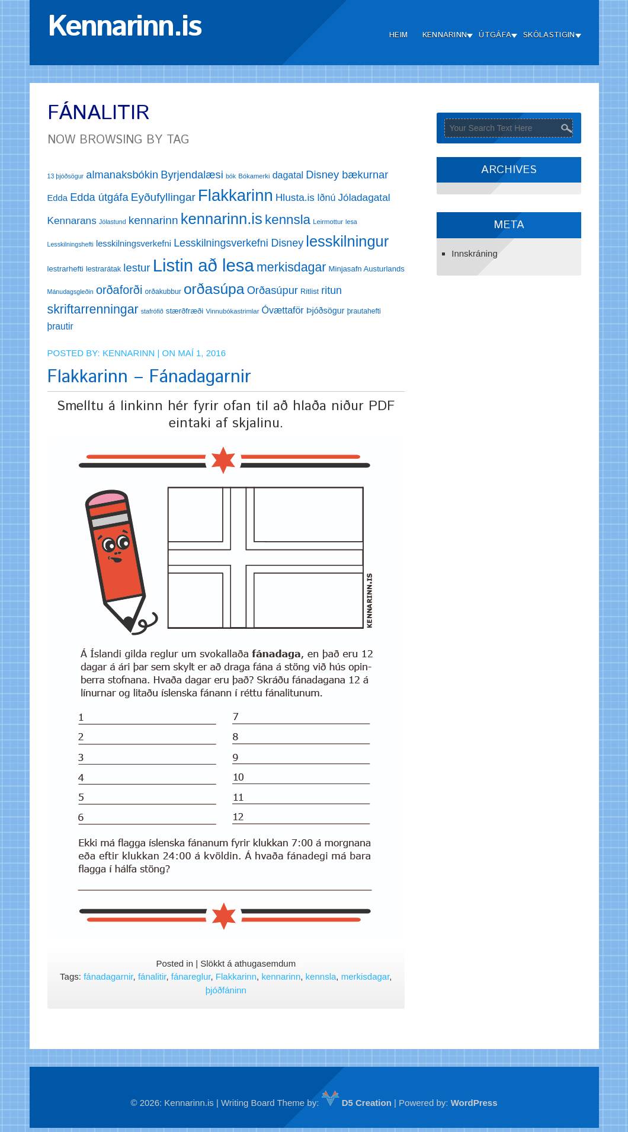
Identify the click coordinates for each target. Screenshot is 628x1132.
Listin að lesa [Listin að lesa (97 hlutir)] (203, 265)
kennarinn (280, 976)
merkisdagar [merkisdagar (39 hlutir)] (291, 267)
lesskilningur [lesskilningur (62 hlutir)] (347, 241)
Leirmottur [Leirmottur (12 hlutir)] (328, 221)
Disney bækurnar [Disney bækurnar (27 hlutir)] (347, 174)
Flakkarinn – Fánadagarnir (149, 377)
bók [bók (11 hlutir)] (231, 176)
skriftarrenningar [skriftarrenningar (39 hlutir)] (93, 309)
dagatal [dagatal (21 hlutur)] (288, 175)
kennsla (321, 976)
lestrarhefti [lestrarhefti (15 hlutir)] (65, 268)
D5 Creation (357, 1103)
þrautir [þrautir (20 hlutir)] (60, 326)
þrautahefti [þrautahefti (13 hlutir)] (364, 311)
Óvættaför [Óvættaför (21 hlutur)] (283, 310)
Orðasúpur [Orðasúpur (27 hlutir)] (272, 290)
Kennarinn (444, 35)
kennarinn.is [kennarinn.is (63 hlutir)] (221, 218)
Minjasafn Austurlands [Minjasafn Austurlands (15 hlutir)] (367, 268)
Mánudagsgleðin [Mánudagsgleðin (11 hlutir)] (70, 291)
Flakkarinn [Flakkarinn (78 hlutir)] (235, 195)
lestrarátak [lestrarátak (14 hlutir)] (103, 268)
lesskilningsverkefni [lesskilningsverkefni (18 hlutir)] (133, 243)
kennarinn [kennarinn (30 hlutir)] (153, 220)
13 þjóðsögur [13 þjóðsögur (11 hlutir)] (65, 176)
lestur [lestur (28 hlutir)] (136, 267)
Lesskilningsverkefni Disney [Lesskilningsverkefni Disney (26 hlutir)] (238, 243)
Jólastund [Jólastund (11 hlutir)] (112, 221)
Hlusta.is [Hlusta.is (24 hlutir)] (295, 197)
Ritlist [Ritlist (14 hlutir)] (309, 291)
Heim (398, 35)
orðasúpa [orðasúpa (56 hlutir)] (214, 289)
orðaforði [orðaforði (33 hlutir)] (119, 289)
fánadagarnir (108, 976)
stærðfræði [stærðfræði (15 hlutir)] (184, 310)
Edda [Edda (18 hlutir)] (57, 198)
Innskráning (474, 253)
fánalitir (152, 976)
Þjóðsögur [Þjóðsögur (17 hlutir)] (325, 310)
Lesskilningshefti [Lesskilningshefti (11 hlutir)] (70, 244)
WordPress (474, 1103)
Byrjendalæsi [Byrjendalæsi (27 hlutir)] (192, 174)
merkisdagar (365, 976)
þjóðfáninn (226, 990)
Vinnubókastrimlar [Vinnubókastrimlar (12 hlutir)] (232, 311)
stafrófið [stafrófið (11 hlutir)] (152, 311)
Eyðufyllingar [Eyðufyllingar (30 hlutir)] (163, 197)
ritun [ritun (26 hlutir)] (331, 290)
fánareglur (191, 976)
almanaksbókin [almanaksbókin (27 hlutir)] (122, 174)
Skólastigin (549, 35)
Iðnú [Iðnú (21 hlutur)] (326, 198)
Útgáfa (495, 35)
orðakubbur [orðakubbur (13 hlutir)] (163, 291)
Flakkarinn (236, 976)
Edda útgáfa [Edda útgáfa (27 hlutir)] (99, 197)
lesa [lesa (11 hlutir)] (351, 221)
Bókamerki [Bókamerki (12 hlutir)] (254, 176)
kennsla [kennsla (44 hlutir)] (287, 219)
